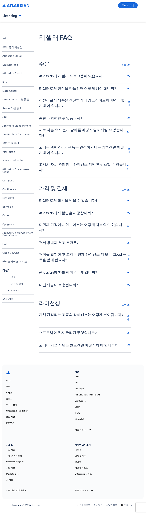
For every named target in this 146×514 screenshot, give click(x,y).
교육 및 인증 (80, 456)
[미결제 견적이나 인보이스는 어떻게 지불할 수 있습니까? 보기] (85, 227)
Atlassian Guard (12, 73)
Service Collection (13, 160)
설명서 (78, 461)
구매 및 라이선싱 (12, 47)
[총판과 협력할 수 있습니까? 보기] (85, 118)
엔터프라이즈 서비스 (14, 261)
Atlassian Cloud (12, 56)
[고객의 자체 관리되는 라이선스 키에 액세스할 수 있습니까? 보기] (85, 167)
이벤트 (9, 392)
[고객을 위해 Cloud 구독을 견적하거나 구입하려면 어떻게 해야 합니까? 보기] (85, 150)
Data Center (9, 91)
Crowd (6, 215)
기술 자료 (10, 468)
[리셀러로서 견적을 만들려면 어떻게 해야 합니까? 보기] (85, 88)
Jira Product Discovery (16, 134)
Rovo (5, 82)
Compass (8, 180)
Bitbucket (8, 198)
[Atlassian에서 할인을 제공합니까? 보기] (85, 213)
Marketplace (10, 64)
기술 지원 (10, 449)
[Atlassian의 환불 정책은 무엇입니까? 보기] (85, 272)
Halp (5, 244)
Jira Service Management (87, 395)
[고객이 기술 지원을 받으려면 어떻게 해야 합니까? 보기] (85, 345)
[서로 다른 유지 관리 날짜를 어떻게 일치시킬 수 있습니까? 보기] (85, 133)
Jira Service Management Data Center (17, 234)
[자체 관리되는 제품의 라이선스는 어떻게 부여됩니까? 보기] (85, 317)
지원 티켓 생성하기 (16, 490)
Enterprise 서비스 (83, 474)
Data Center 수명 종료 (15, 99)
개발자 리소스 (81, 468)
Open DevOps (10, 252)
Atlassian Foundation (17, 411)
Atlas (5, 38)
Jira (4, 117)
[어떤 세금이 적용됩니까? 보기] (85, 285)
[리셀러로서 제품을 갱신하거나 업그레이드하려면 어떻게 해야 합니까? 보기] (85, 103)
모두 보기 (126, 65)
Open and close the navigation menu (20, 15)
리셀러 (6, 270)
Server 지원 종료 (12, 108)
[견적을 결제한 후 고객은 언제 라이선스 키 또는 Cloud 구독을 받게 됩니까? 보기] (85, 257)
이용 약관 (98, 505)
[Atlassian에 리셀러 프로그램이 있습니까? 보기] (85, 76)
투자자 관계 (11, 404)
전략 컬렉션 (9, 151)
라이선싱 (15, 290)
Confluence (9, 189)
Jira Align (79, 388)
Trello (77, 413)
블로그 (9, 398)
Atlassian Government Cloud (16, 170)
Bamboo (7, 206)
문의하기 (10, 423)
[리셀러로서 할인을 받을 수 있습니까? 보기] (85, 200)
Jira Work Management (16, 125)
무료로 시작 (128, 5)
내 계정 (9, 480)
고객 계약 (8, 298)
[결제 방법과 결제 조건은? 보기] (85, 242)
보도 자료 (10, 417)
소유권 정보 (111, 505)
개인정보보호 (83, 505)
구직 (8, 386)
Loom (77, 407)
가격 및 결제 (17, 283)
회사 (8, 380)
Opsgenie (8, 224)
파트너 (78, 449)
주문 (13, 277)
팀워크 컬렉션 (10, 143)
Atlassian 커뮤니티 (15, 461)
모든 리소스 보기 (84, 490)
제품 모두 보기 (83, 429)
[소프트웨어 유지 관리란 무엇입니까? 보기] (85, 332)
